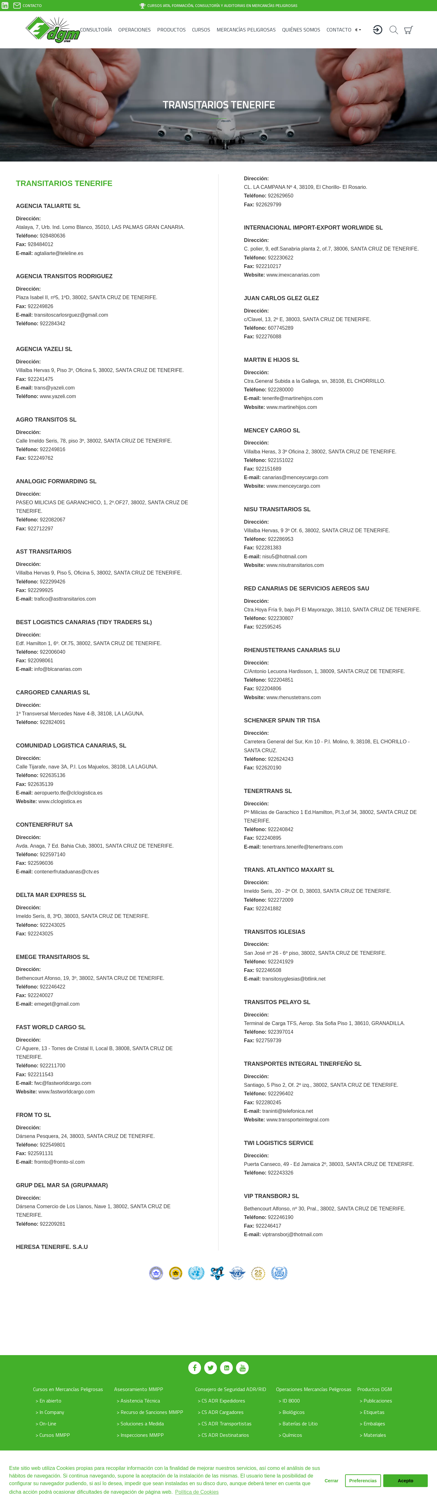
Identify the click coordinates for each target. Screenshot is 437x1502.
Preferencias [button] (363, 1480)
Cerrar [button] (331, 1480)
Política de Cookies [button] (197, 1492)
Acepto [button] (405, 1480)
